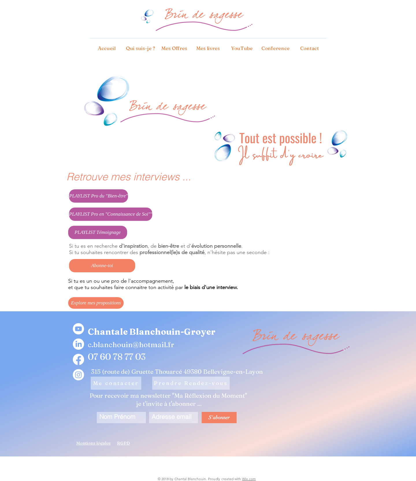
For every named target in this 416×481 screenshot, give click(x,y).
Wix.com (249, 479)
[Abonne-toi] (102, 265)
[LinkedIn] (78, 344)
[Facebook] (78, 359)
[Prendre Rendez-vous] (191, 383)
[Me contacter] (116, 383)
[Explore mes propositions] (96, 303)
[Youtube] (78, 328)
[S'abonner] (219, 417)
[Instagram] (78, 374)
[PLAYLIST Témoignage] (97, 232)
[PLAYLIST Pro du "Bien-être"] (98, 196)
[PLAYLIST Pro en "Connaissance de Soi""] (110, 214)
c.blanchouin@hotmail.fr (131, 344)
